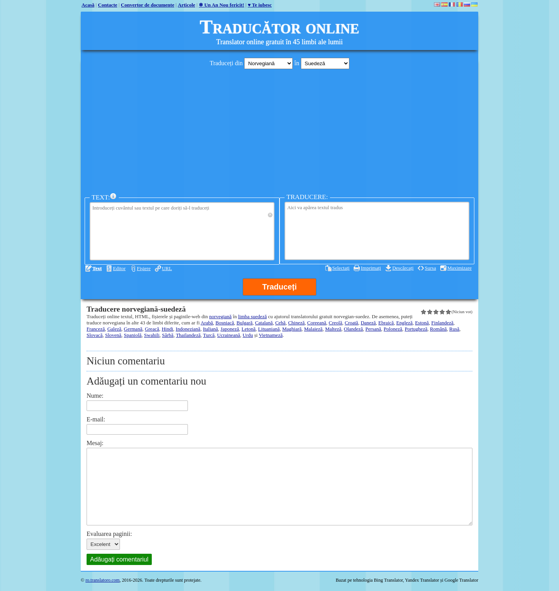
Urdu (248, 335)
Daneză (368, 323)
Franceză (96, 329)
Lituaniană (269, 329)
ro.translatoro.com (102, 580)
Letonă (248, 329)
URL (167, 268)
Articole (186, 5)
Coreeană (316, 323)
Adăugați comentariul (119, 559)
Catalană (264, 323)
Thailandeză (188, 335)
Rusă (454, 329)
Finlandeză (442, 323)
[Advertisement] (279, 129)
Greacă (152, 329)
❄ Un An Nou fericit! (221, 5)
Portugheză (415, 329)
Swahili (152, 335)
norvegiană (220, 316)
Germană (133, 329)
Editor (119, 268)
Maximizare (459, 268)
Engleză (404, 323)
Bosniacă (224, 323)
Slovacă (94, 335)
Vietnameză (271, 335)
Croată (351, 323)
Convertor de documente (147, 5)
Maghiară (292, 329)
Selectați (341, 268)
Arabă (207, 323)
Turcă (209, 335)
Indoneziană (188, 329)
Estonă (422, 323)
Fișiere (144, 268)
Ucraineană (228, 335)
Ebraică (386, 323)
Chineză (296, 323)
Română (438, 329)
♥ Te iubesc (260, 5)
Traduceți (279, 287)
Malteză (333, 329)
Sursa (430, 268)
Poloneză (393, 329)
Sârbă (168, 335)
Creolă (335, 323)
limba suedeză (252, 316)
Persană (373, 329)
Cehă (280, 323)
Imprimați (371, 268)
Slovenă (113, 335)
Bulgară (244, 323)
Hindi (167, 329)
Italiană (210, 329)
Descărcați (402, 268)
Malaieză (313, 329)
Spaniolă (133, 335)
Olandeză (353, 329)
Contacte (107, 5)
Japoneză (229, 329)
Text (97, 268)
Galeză (114, 329)
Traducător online (279, 27)
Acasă (88, 5)
